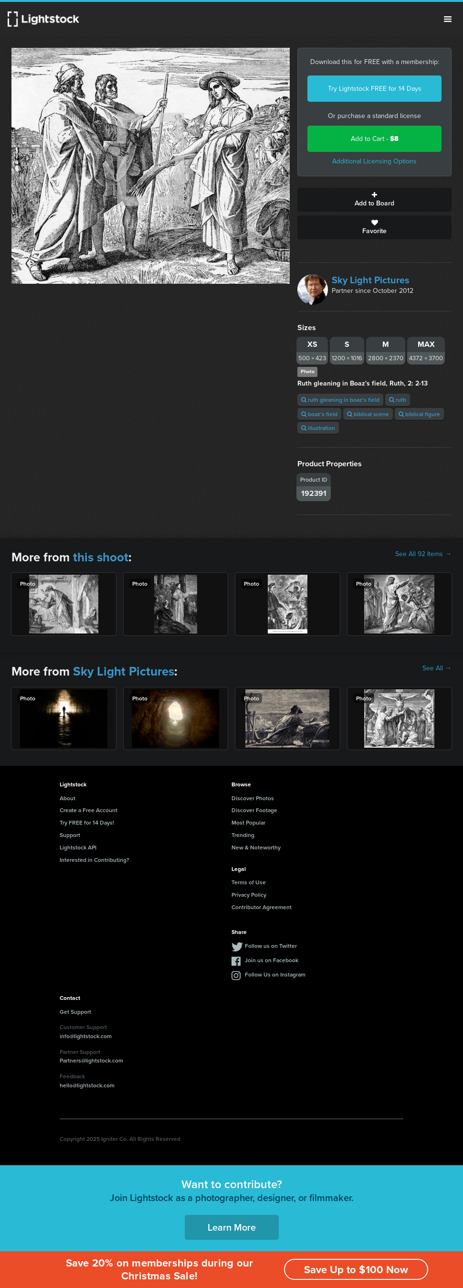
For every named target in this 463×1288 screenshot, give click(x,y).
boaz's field (319, 414)
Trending (243, 835)
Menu (447, 19)
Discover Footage (254, 810)
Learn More (232, 1227)
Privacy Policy (249, 895)
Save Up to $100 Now (356, 1269)
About (67, 798)
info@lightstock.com (86, 1036)
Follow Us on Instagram (275, 974)
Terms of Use (249, 882)
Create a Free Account (88, 810)
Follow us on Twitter (271, 946)
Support (70, 835)
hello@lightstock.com (87, 1085)
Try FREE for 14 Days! (87, 822)
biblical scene (368, 414)
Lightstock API (78, 847)
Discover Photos (253, 798)
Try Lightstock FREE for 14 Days (374, 89)
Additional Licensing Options (374, 161)
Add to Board (374, 200)
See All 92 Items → (423, 554)
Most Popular (248, 822)
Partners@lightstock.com (91, 1060)
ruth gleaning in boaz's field (340, 400)
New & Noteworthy (256, 847)
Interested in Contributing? (94, 860)
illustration (318, 428)
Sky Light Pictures (371, 280)
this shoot (100, 557)
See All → (437, 668)
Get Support (75, 1012)
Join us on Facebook (271, 960)
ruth (397, 400)
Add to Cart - (375, 139)
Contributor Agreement (262, 907)
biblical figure (419, 414)
